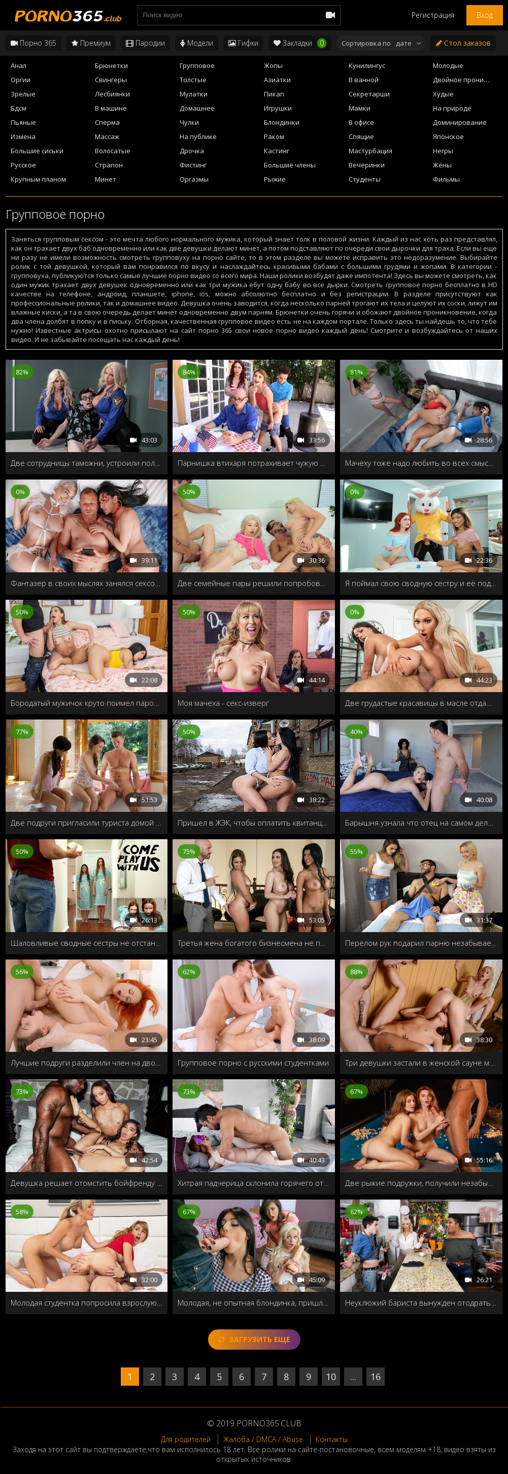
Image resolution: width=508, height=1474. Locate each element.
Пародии (145, 43)
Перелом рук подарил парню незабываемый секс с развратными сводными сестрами (421, 943)
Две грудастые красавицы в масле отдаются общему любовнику (421, 703)
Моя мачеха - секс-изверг (223, 703)
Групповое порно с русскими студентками (253, 1062)
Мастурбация (370, 150)
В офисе (361, 122)
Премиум (91, 43)
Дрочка (192, 150)
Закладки (300, 43)
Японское (448, 136)
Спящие (361, 136)
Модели (196, 43)
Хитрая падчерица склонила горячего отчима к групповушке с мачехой (254, 1183)
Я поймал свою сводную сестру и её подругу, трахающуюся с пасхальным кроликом (421, 583)
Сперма (107, 122)
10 (331, 1376)
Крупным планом (38, 179)
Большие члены (290, 164)
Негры (443, 150)
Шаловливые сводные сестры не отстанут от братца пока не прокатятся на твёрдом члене (87, 943)
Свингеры (111, 79)
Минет (105, 179)
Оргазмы (194, 179)
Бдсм (18, 108)
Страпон (109, 164)
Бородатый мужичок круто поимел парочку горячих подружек (87, 703)
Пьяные (23, 122)
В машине (111, 108)
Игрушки (278, 108)
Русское (23, 164)
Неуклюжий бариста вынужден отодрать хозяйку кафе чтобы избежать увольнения (421, 1302)
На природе (452, 108)
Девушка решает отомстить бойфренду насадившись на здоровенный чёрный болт (87, 1183)
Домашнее (197, 108)
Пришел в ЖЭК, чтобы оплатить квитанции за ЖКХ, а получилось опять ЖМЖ (254, 822)
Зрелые (23, 93)
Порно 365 (33, 43)
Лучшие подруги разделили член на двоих (87, 1062)
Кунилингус (367, 65)
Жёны (442, 164)
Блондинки (281, 122)
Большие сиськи (37, 150)
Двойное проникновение (467, 79)
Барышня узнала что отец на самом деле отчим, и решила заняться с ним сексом (421, 822)
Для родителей (186, 1439)
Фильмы (446, 179)
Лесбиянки (112, 93)
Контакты (332, 1439)
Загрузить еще (254, 1339)
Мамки (359, 108)
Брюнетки (111, 65)
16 (375, 1376)
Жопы (273, 65)
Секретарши (369, 93)
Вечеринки (367, 164)
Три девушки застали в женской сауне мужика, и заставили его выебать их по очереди (421, 1062)
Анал (18, 65)
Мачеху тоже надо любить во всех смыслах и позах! (421, 463)
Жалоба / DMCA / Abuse (263, 1439)
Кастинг (276, 150)
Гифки (243, 43)
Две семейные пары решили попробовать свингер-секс (254, 583)
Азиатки (277, 79)
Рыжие (275, 179)
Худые (443, 93)
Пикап (274, 93)
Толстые (193, 79)
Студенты (365, 179)
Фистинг (193, 164)
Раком (274, 136)
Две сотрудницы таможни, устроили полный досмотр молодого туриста (87, 463)
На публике (198, 136)
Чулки (189, 122)
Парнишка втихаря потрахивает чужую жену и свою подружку (254, 463)
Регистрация (433, 15)
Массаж (107, 136)
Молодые (448, 65)
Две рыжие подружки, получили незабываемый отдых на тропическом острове (421, 1183)
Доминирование (460, 122)
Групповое (197, 65)
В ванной (364, 79)
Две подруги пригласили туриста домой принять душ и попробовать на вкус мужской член (87, 822)
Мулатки (194, 93)
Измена (23, 136)
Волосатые (112, 150)
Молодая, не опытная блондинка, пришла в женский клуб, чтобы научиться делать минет (254, 1302)
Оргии (20, 79)
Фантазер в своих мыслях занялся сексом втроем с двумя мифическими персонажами (87, 583)
